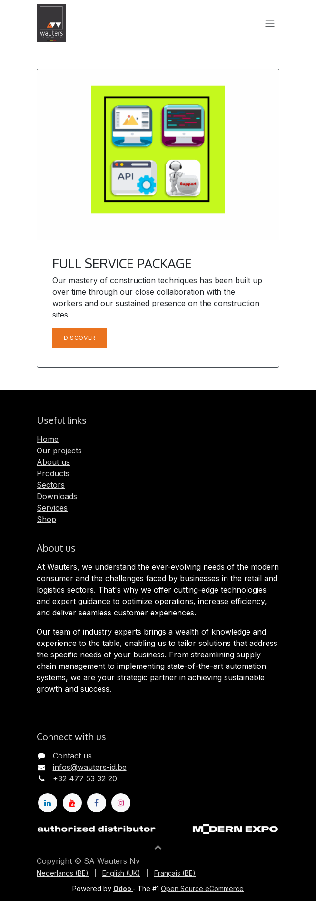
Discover (80, 337)
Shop (46, 519)
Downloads (57, 496)
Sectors (51, 485)
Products (53, 473)
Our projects (59, 450)
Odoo (123, 888)
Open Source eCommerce (202, 888)
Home (48, 439)
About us (53, 462)
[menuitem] (63, 873)
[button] (158, 846)
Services (52, 507)
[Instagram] (120, 802)
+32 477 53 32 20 (85, 778)
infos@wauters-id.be (90, 767)
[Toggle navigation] (269, 23)
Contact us (72, 755)
